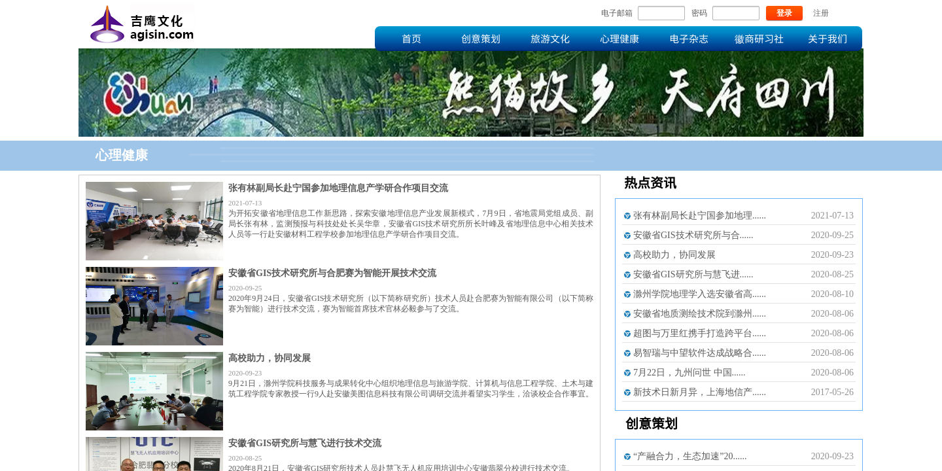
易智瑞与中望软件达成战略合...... (699, 353)
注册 (821, 13)
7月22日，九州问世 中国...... (689, 372)
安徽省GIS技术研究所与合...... (693, 235)
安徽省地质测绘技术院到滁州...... (699, 314)
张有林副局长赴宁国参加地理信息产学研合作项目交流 (338, 188)
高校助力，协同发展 (269, 358)
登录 (784, 13)
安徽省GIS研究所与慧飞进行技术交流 (304, 443)
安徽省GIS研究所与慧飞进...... (693, 274)
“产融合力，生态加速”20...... (689, 456)
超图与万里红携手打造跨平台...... (699, 333)
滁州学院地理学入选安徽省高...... (699, 294)
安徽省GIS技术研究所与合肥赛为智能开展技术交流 (332, 273)
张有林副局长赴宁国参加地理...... (699, 215)
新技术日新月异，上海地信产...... (699, 392)
